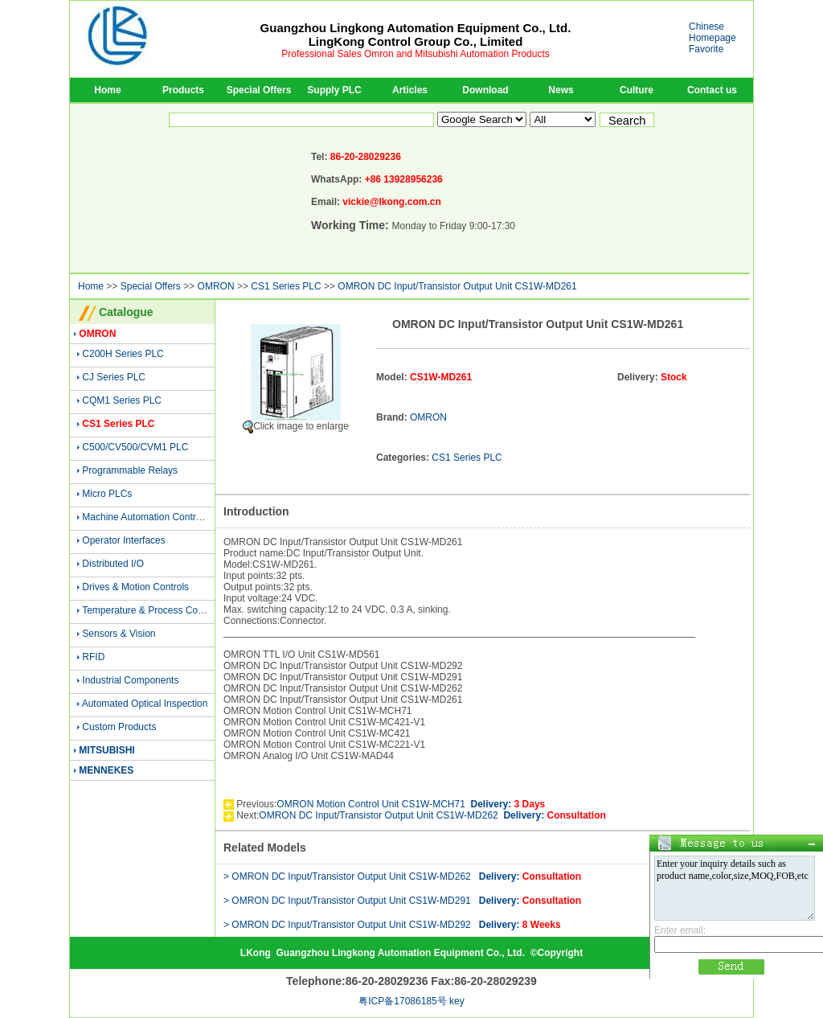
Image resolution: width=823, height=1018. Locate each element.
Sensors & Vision (118, 633)
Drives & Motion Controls (135, 587)
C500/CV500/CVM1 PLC (135, 447)
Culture (636, 90)
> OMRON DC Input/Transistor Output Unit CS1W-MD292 (392, 924)
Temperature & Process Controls (151, 610)
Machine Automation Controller (148, 517)
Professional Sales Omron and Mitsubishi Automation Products (415, 54)
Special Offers (259, 90)
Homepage (712, 37)
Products (183, 90)
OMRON (216, 286)
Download (485, 90)
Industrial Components (130, 680)
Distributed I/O (113, 563)
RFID (93, 657)
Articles (410, 90)
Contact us (712, 90)
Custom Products (119, 727)
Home (107, 90)
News (560, 90)
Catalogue (126, 312)
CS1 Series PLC (286, 286)
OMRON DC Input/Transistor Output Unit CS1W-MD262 (432, 815)
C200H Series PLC (122, 353)
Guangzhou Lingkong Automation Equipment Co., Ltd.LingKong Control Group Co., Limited (415, 34)
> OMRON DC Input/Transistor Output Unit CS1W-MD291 (402, 900)
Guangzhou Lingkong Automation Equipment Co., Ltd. (400, 952)
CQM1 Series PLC (122, 400)
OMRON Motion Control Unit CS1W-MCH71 (410, 804)
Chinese (706, 26)
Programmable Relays (130, 470)
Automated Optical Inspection (145, 703)
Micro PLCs (107, 493)
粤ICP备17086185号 (402, 1001)
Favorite (706, 49)
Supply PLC (334, 90)
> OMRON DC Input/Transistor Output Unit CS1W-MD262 (402, 876)
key (457, 1001)
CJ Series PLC (113, 377)
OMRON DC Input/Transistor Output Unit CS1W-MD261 (457, 286)
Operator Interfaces (123, 540)
